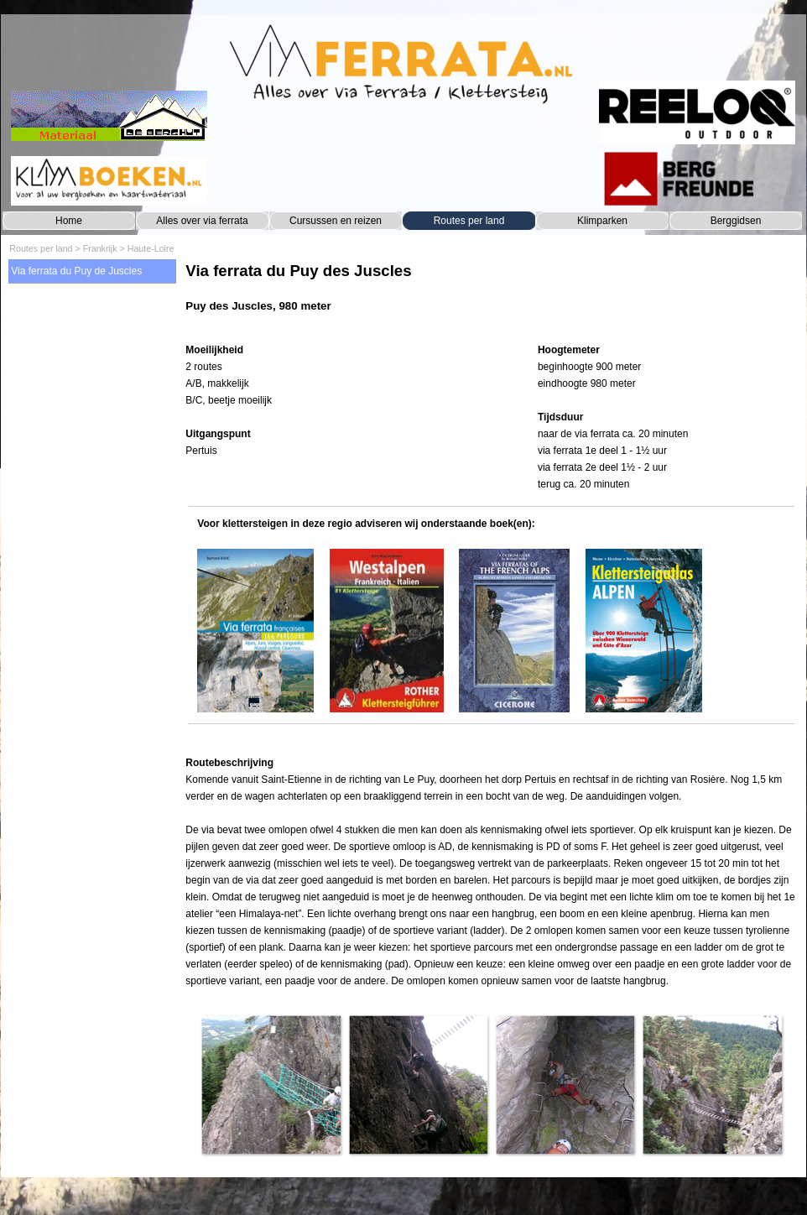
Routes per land (469, 221)
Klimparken (602, 221)
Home (68, 221)
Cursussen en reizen (335, 221)
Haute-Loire (151, 248)
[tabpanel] (491, 295)
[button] (270, 1084)
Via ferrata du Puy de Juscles (76, 271)
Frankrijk (100, 248)
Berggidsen (736, 221)
